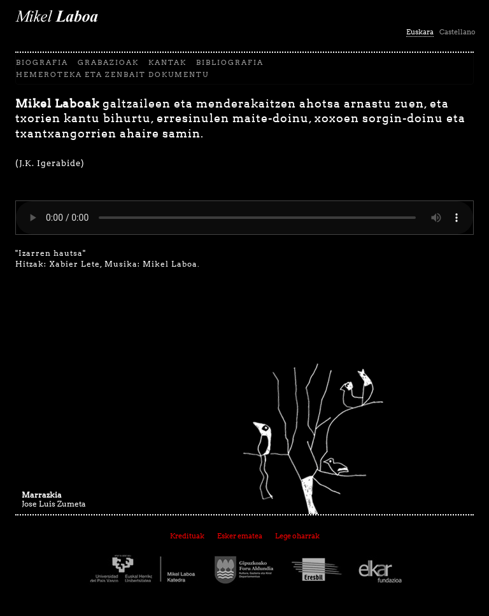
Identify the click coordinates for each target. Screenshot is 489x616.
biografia (42, 62)
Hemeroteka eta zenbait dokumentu (112, 74)
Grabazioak (108, 62)
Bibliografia (230, 62)
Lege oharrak (297, 535)
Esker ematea (239, 535)
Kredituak (187, 535)
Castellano (457, 31)
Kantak (167, 62)
